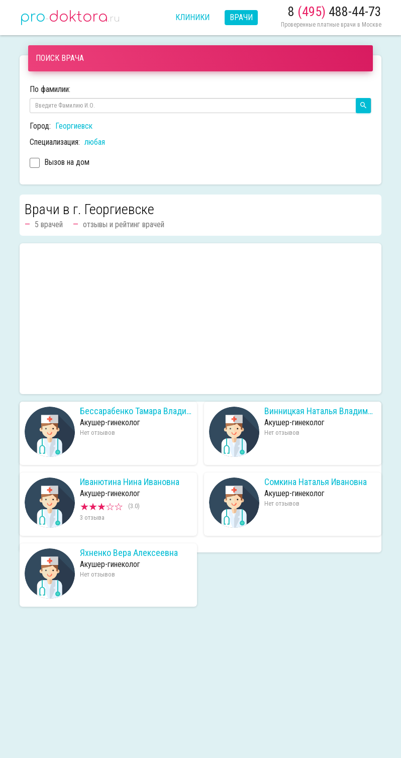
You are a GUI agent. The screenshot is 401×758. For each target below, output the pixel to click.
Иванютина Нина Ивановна (129, 482)
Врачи (241, 17)
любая (94, 142)
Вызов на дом (59, 163)
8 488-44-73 (334, 12)
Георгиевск (73, 126)
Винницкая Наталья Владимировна (320, 411)
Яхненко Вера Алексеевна (129, 552)
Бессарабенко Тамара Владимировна (136, 411)
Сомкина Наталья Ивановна (315, 482)
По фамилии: (50, 89)
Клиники (192, 17)
